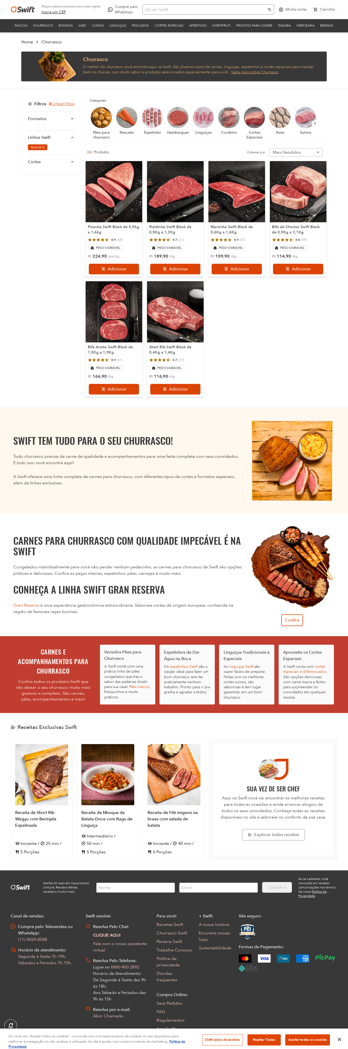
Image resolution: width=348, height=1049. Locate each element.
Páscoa (21, 25)
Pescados (140, 25)
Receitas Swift (170, 925)
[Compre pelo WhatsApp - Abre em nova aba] (124, 9)
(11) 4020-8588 (32, 939)
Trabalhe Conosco (174, 950)
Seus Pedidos (169, 1003)
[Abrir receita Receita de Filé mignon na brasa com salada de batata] (174, 800)
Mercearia (306, 25)
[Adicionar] (114, 269)
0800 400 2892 (125, 967)
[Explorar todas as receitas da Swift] (273, 835)
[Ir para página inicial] (23, 9)
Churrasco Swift (172, 933)
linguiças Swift (241, 666)
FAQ (161, 1012)
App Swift (166, 1029)
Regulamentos (171, 1020)
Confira (292, 620)
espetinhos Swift (184, 666)
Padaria (284, 25)
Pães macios (139, 686)
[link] (53, 12)
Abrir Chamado (108, 1016)
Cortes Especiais (169, 25)
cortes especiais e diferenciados (304, 669)
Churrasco (43, 25)
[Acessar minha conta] (292, 10)
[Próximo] (315, 123)
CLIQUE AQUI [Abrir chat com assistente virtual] (107, 935)
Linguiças (118, 25)
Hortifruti (221, 25)
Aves (82, 25)
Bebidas (326, 25)
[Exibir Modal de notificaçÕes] (10, 1026)
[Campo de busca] (205, 9)
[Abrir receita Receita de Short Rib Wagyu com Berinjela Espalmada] (42, 800)
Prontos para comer (254, 25)
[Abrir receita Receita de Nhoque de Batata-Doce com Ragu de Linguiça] (108, 800)
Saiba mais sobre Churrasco (254, 72)
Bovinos (65, 25)
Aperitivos (198, 25)
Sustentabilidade (215, 948)
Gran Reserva (26, 605)
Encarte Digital (171, 1037)
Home (27, 42)
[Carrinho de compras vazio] (324, 10)
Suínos (98, 25)
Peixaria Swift (169, 942)
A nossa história (214, 925)
